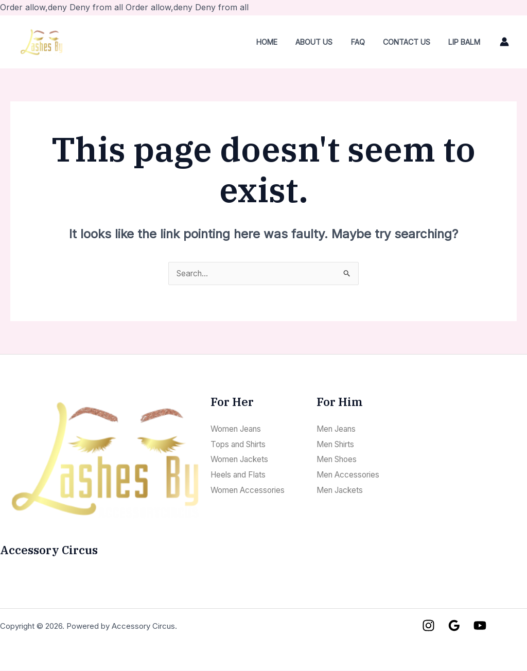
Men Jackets (342, 490)
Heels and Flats (240, 475)
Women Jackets (241, 459)
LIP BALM (466, 42)
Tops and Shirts (241, 444)
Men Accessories (350, 475)
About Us (325, 42)
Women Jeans (238, 429)
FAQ (366, 42)
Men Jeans (338, 429)
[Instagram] (428, 626)
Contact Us (411, 42)
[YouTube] (479, 626)
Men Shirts (338, 444)
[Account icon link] (504, 41)
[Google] (454, 626)
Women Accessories (250, 490)
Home (281, 42)
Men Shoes (339, 459)
